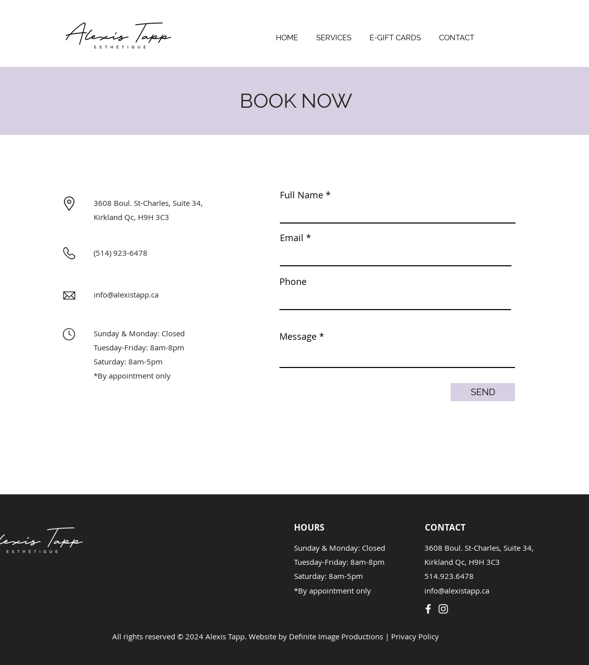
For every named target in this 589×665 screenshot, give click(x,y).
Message (298, 336)
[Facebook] (428, 609)
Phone (293, 281)
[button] (333, 33)
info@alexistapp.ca (126, 294)
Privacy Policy (415, 636)
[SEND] (483, 392)
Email (292, 237)
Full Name (301, 194)
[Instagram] (443, 609)
